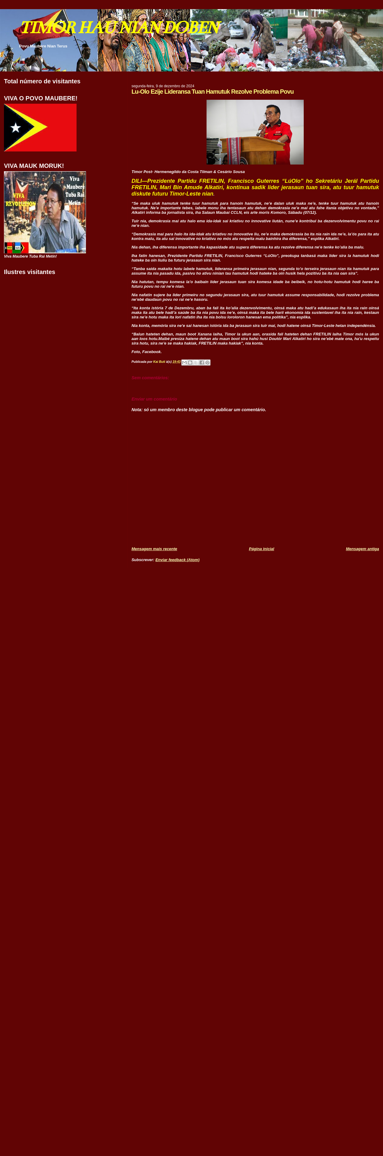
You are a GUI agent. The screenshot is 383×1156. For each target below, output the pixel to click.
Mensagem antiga (362, 549)
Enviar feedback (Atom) (178, 559)
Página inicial (261, 549)
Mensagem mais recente (154, 549)
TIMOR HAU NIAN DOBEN (118, 27)
